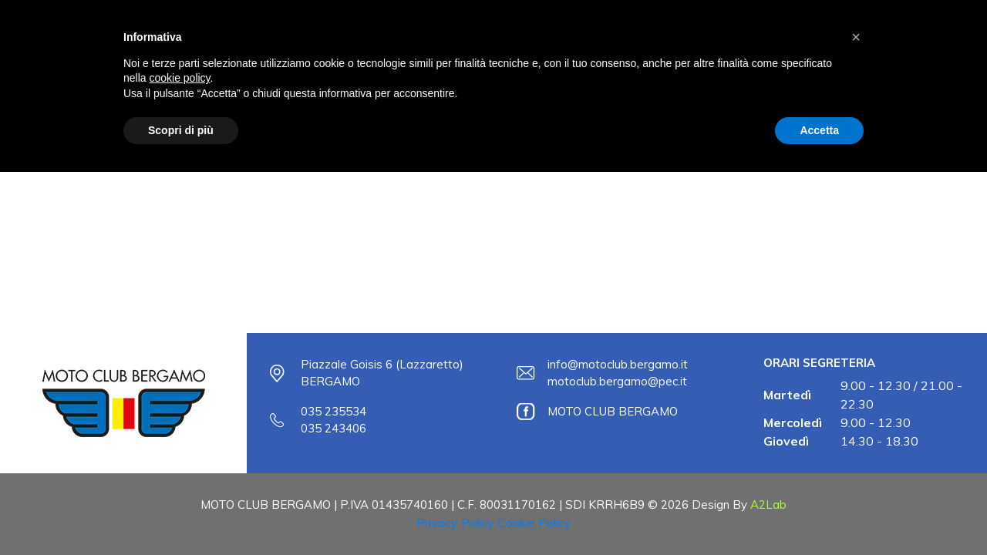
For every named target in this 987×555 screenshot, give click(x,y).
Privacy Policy (455, 522)
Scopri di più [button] (181, 130)
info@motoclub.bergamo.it (617, 364)
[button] (856, 37)
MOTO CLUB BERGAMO (612, 411)
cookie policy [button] (179, 78)
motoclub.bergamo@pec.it (617, 381)
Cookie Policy (534, 522)
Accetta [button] (819, 130)
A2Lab (768, 504)
